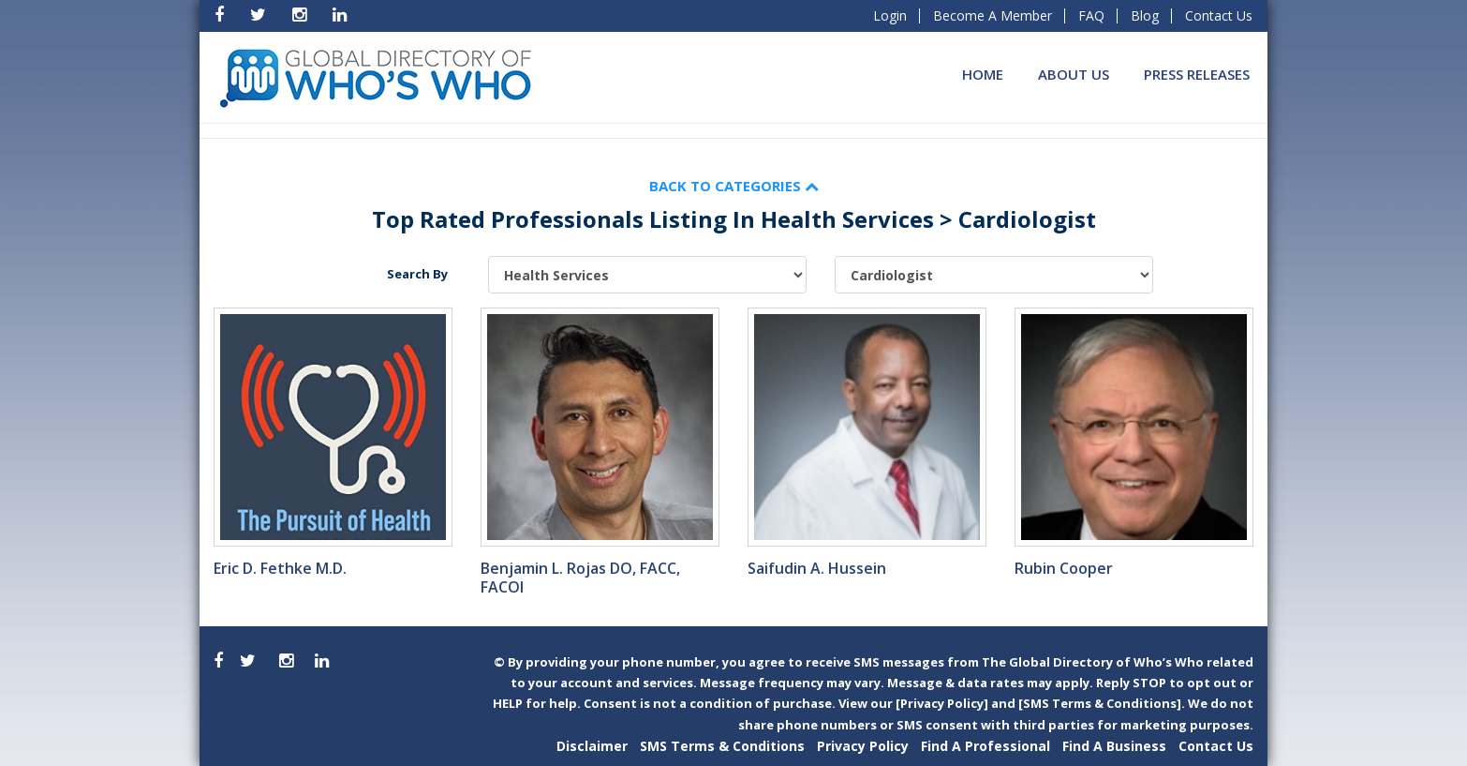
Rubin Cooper (1064, 568)
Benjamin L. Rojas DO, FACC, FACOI (580, 577)
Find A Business (1114, 746)
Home (982, 74)
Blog (1145, 15)
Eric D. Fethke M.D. (280, 568)
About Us (1073, 74)
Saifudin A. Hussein (817, 568)
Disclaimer (592, 746)
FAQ (1091, 15)
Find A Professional (985, 746)
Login (890, 15)
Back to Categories (734, 185)
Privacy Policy (863, 746)
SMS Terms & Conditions (722, 746)
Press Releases (1197, 74)
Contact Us (1218, 15)
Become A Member (992, 15)
